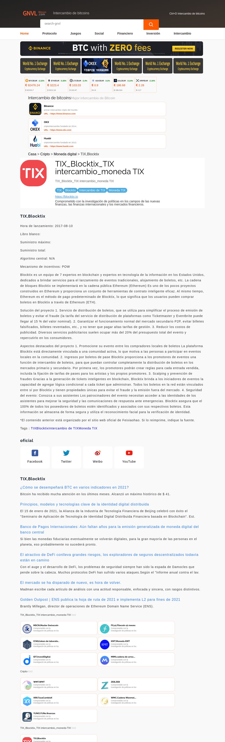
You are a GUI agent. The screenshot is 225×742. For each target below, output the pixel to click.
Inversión (153, 32)
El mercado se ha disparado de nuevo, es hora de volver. (70, 551)
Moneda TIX (88, 397)
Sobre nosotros (112, 715)
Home (24, 32)
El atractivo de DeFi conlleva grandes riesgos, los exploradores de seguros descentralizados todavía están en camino (109, 526)
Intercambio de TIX (64, 397)
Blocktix (42, 397)
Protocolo (49, 32)
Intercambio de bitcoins (97, 736)
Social (99, 32)
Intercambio (182, 32)
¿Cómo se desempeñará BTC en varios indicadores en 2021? (74, 456)
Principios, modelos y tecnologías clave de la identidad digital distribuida (84, 473)
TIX (33, 397)
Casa (32, 123)
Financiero (125, 32)
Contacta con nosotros (77, 715)
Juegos (75, 32)
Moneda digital (65, 123)
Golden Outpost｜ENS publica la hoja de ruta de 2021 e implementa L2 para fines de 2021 (100, 568)
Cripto (45, 123)
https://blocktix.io (66, 165)
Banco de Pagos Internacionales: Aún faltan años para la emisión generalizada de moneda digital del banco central (109, 498)
